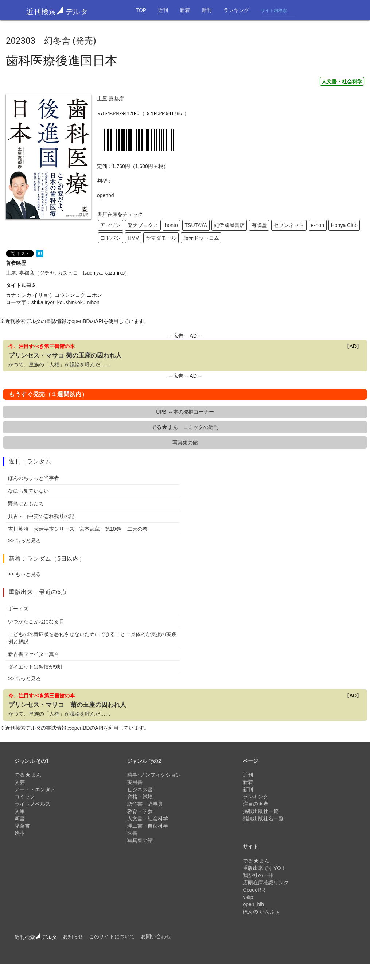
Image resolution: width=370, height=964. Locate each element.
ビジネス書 (140, 789)
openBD (80, 321)
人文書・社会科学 (342, 81)
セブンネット (288, 225)
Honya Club (344, 225)
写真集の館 (185, 442)
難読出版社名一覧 (263, 818)
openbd (105, 195)
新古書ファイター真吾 (33, 654)
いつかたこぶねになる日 (36, 621)
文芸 (20, 782)
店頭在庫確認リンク (266, 882)
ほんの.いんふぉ (261, 912)
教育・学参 (140, 811)
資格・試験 (140, 797)
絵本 (20, 833)
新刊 (207, 10)
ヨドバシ (110, 238)
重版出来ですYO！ (264, 868)
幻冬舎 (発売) (70, 41)
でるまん (28, 775)
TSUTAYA (196, 225)
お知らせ (73, 936)
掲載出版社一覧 (261, 811)
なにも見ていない (28, 491)
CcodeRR (254, 890)
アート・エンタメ (35, 789)
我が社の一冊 (258, 875)
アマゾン (110, 225)
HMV (133, 238)
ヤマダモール (161, 238)
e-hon (317, 225)
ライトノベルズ (32, 804)
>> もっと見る (24, 540)
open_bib (253, 904)
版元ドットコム (201, 238)
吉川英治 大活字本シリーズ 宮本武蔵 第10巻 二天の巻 (78, 529)
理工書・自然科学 (147, 826)
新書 (20, 818)
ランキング (236, 10)
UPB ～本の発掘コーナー (185, 412)
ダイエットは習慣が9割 (35, 667)
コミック (25, 797)
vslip (248, 897)
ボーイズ (18, 609)
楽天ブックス (143, 225)
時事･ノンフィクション (154, 775)
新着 (185, 10)
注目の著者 (255, 804)
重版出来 (21, 592)
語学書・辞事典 (145, 804)
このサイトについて (112, 936)
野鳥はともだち (26, 503)
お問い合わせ (156, 936)
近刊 (163, 10)
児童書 (22, 826)
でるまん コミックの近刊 (185, 427)
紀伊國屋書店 (229, 225)
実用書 (135, 782)
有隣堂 (259, 225)
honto (171, 225)
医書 (132, 833)
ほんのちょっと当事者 (33, 478)
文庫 (20, 811)
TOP (141, 10)
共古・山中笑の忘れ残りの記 (41, 516)
